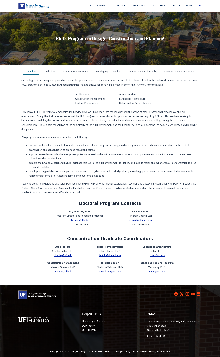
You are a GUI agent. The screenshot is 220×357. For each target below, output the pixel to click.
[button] (106, 5)
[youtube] (193, 294)
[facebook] (176, 294)
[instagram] (188, 294)
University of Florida (93, 321)
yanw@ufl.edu (157, 271)
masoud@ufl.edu (63, 271)
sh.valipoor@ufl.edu (110, 271)
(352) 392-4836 (156, 335)
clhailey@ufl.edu (63, 255)
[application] (111, 5)
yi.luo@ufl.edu (157, 255)
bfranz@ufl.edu (79, 220)
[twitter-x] (182, 294)
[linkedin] (199, 294)
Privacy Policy (163, 351)
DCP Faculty (88, 325)
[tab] (31, 72)
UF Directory (89, 329)
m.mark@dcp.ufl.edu (140, 220)
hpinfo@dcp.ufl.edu (110, 255)
